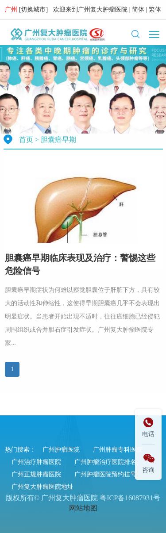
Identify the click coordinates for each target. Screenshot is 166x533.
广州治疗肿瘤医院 (36, 462)
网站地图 (83, 508)
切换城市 (33, 9)
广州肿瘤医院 (61, 449)
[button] (135, 34)
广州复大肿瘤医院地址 (42, 486)
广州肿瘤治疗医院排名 (105, 462)
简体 (138, 9)
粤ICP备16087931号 (130, 498)
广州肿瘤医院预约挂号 (105, 474)
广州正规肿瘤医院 (36, 474)
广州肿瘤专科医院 (118, 449)
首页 (26, 139)
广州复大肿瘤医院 (102, 9)
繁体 (155, 9)
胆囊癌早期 (58, 139)
